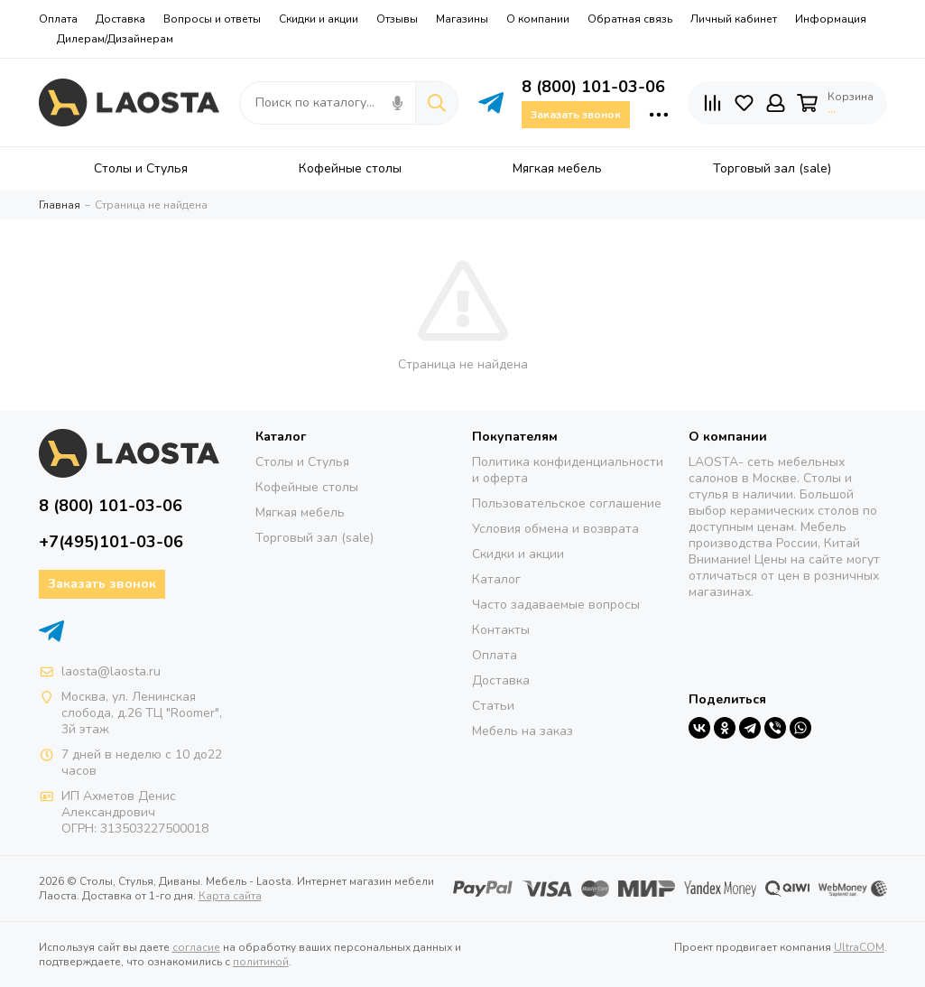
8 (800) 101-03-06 (593, 87)
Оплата (58, 19)
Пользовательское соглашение (566, 503)
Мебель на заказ (522, 731)
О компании (537, 19)
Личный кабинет (733, 19)
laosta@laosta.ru (111, 671)
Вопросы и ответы (212, 19)
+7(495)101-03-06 (111, 542)
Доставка (120, 19)
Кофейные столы (306, 487)
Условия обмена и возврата (555, 528)
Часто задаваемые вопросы (556, 604)
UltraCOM (859, 947)
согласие (196, 947)
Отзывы (397, 19)
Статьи (493, 705)
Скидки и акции (318, 19)
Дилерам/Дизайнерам (115, 39)
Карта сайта (230, 896)
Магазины (462, 19)
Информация (830, 19)
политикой (261, 961)
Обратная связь (629, 19)
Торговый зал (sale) (314, 537)
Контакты (501, 629)
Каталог (496, 579)
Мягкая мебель (300, 512)
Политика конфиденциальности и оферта (567, 470)
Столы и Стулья (302, 461)
